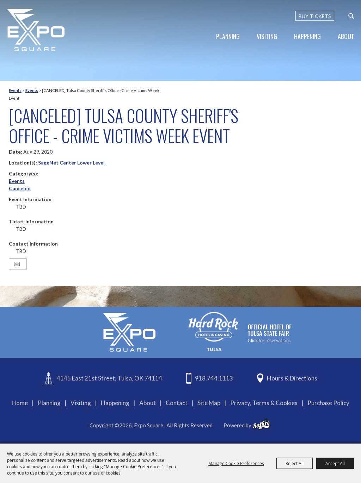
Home (20, 403)
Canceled (20, 188)
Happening (307, 36)
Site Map (208, 403)
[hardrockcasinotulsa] (240, 332)
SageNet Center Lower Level (71, 163)
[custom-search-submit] (351, 16)
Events (15, 90)
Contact (177, 403)
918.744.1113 (214, 378)
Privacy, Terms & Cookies (264, 403)
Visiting (267, 36)
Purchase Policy (328, 403)
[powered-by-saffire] (261, 424)
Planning (228, 36)
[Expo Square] (36, 30)
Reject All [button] (295, 463)
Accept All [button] (335, 463)
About (346, 36)
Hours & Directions (292, 378)
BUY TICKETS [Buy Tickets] (315, 16)
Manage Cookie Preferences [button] (236, 463)
